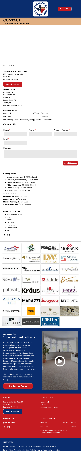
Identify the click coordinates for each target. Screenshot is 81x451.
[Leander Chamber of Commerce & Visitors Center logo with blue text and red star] (11, 250)
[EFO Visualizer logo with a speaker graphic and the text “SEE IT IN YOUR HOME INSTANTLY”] (69, 304)
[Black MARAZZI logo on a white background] (31, 295)
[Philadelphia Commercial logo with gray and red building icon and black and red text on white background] (50, 286)
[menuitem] (6, 437)
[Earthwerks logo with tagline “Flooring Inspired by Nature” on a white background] (50, 268)
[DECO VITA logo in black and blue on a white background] (69, 295)
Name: (6, 130)
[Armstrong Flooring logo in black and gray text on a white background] (11, 259)
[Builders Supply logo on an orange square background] (31, 304)
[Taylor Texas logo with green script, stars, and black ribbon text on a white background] (31, 250)
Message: (7, 148)
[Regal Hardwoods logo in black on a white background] (50, 250)
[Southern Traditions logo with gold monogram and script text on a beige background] (50, 304)
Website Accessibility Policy (68, 448)
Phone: (31, 130)
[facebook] (4, 237)
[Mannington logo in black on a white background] (11, 304)
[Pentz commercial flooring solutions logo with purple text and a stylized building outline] (69, 286)
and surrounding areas (49, 398)
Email (5, 139)
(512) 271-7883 (21, 199)
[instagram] (8, 237)
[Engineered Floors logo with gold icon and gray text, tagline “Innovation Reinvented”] (31, 259)
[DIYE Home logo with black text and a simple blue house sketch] (11, 277)
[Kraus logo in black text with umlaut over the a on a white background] (31, 286)
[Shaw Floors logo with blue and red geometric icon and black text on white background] (69, 259)
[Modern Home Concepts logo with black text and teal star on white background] (11, 268)
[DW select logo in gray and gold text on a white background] (31, 277)
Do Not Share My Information (24, 448)
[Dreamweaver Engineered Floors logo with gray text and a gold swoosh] (69, 268)
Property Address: (61, 130)
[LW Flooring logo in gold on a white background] (50, 259)
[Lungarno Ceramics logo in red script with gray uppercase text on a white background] (50, 295)
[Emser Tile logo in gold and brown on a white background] (69, 277)
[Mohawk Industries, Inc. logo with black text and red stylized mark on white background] (69, 250)
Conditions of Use (38, 448)
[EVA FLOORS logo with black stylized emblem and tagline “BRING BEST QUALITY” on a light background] (11, 313)
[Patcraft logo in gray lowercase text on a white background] (11, 286)
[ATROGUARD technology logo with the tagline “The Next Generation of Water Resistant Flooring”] (31, 313)
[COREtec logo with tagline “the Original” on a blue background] (50, 313)
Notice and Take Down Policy (52, 448)
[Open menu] (77, 9)
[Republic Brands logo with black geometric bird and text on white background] (31, 268)
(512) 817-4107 (21, 202)
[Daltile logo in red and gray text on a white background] (50, 277)
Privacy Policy (9, 448)
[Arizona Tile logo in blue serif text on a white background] (11, 295)
